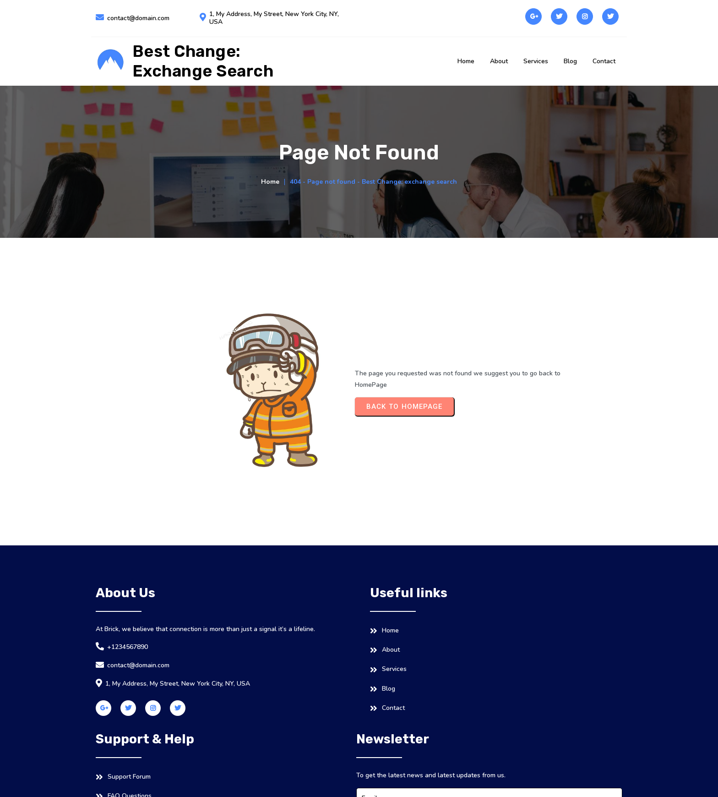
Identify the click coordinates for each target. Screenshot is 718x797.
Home (270, 230)
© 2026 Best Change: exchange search (153, 781)
